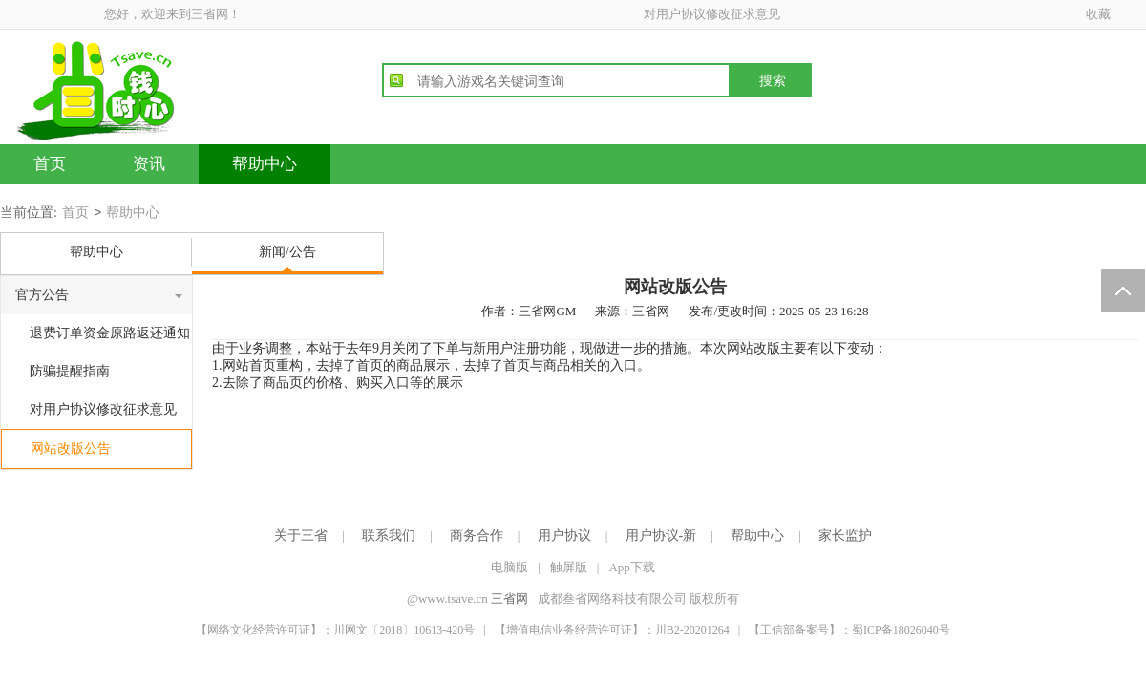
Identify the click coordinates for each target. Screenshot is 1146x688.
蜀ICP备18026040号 (901, 629)
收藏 (1098, 14)
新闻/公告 (287, 252)
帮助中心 (264, 164)
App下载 (631, 567)
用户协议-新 (661, 535)
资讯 (149, 164)
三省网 (509, 598)
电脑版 (509, 567)
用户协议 (564, 535)
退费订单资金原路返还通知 (110, 333)
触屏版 (568, 567)
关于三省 (301, 535)
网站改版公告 (71, 448)
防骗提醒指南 (70, 371)
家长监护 (845, 535)
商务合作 (476, 535)
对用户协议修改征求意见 (712, 14)
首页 (49, 164)
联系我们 (388, 535)
